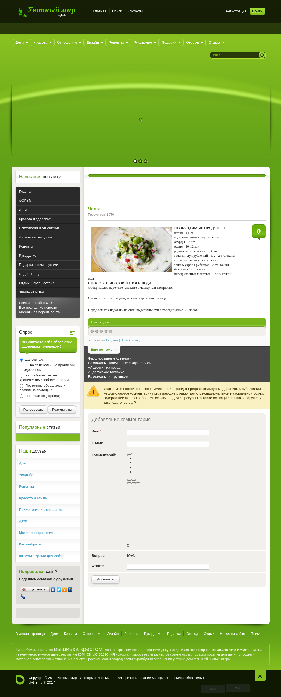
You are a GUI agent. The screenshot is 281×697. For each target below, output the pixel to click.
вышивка (45, 650)
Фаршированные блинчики (109, 358)
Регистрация (236, 11)
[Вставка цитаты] (133, 483)
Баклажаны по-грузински (108, 377)
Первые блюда (131, 340)
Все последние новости (38, 307)
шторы (225, 659)
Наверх (260, 675)
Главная (99, 11)
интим (72, 654)
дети (179, 650)
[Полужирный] (129, 453)
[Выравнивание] (129, 455)
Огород (192, 634)
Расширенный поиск (35, 303)
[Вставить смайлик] (129, 481)
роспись (94, 659)
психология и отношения (52, 659)
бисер (21, 650)
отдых (187, 654)
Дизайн (113, 634)
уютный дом (183, 659)
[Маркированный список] (133, 480)
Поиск (117, 11)
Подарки (174, 634)
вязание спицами (146, 650)
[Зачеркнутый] (142, 453)
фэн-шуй (201, 659)
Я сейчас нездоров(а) (42, 396)
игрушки (255, 650)
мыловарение (170, 654)
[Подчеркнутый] (138, 453)
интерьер (58, 654)
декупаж (168, 650)
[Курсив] (133, 453)
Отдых (209, 634)
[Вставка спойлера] (138, 483)
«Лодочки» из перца (104, 367)
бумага (31, 650)
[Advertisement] (140, 71)
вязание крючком (117, 650)
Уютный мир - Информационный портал (51, 12)
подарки (199, 654)
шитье (214, 659)
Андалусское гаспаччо (106, 372)
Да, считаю (33, 359)
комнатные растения (96, 654)
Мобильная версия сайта (39, 312)
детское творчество (200, 650)
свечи (128, 659)
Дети (54, 634)
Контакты (135, 11)
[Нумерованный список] (129, 480)
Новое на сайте (232, 634)
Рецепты (112, 340)
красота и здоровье (131, 654)
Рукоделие (152, 634)
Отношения (92, 634)
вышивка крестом (78, 649)
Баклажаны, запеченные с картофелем (120, 363)
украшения (163, 659)
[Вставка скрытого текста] (129, 483)
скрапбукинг (143, 659)
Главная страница (30, 634)
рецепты (104, 322)
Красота (70, 634)
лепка (153, 654)
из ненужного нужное (33, 654)
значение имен (232, 649)
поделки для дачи (221, 654)
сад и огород (112, 659)
